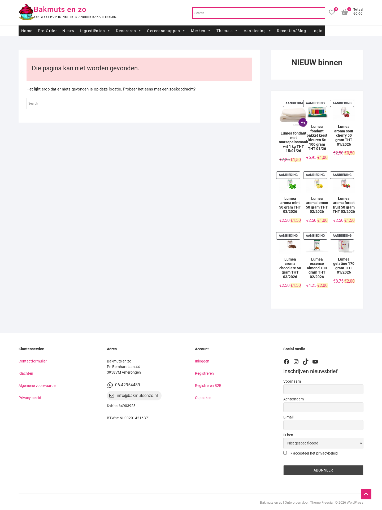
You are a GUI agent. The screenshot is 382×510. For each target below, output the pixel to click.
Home (27, 31)
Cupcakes (203, 398)
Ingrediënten (95, 30)
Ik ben (288, 435)
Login (317, 31)
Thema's (227, 30)
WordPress (355, 502)
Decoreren (129, 30)
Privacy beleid (30, 398)
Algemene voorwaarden (38, 385)
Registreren (204, 373)
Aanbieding (258, 30)
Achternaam (293, 399)
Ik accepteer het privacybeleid (310, 453)
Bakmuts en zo (60, 9)
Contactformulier (33, 361)
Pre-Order (47, 31)
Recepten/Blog (291, 31)
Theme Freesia (321, 502)
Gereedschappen (166, 30)
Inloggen (202, 361)
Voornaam (292, 381)
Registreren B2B (208, 385)
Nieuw (68, 31)
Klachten (26, 373)
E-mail (288, 417)
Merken (201, 30)
